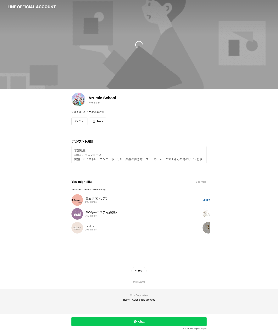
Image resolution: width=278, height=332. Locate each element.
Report (126, 299)
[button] (97, 121)
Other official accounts (143, 299)
